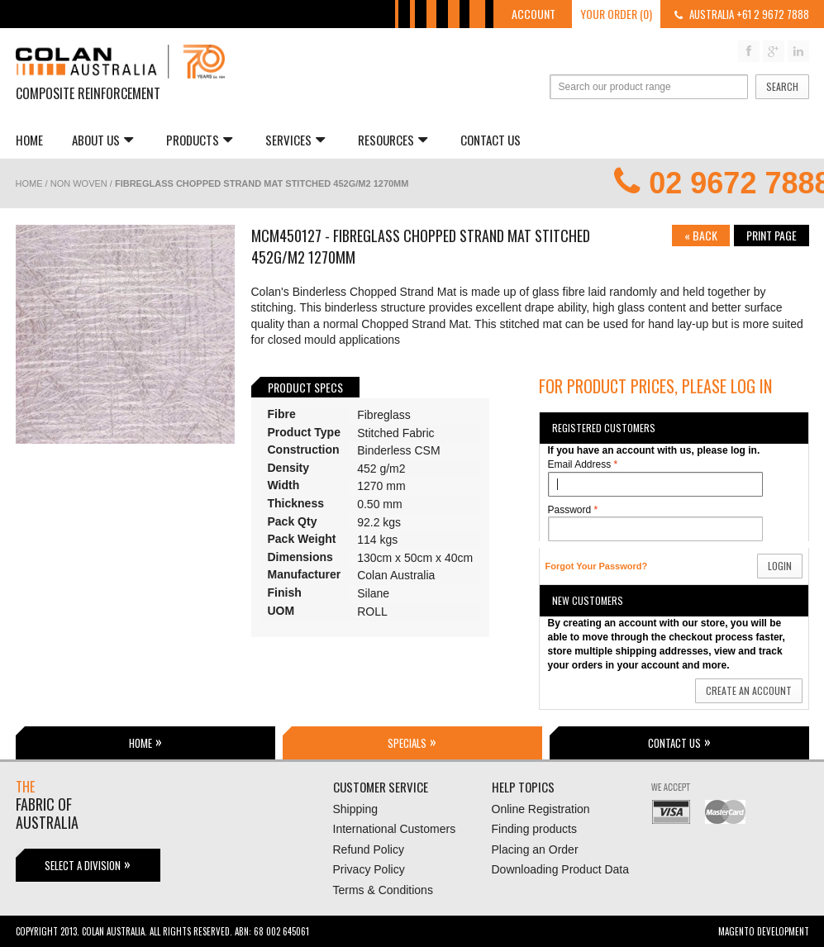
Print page (771, 235)
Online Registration (541, 809)
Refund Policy (368, 849)
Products (199, 140)
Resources (392, 140)
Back (700, 235)
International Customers (394, 828)
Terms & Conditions (383, 890)
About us (102, 140)
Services (295, 140)
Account (533, 13)
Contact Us (490, 140)
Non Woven (78, 183)
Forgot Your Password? (596, 566)
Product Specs (305, 387)
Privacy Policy (369, 869)
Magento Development (763, 931)
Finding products (535, 828)
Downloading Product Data (561, 869)
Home (29, 140)
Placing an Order (535, 849)
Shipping (356, 809)
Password (570, 510)
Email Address (580, 465)
